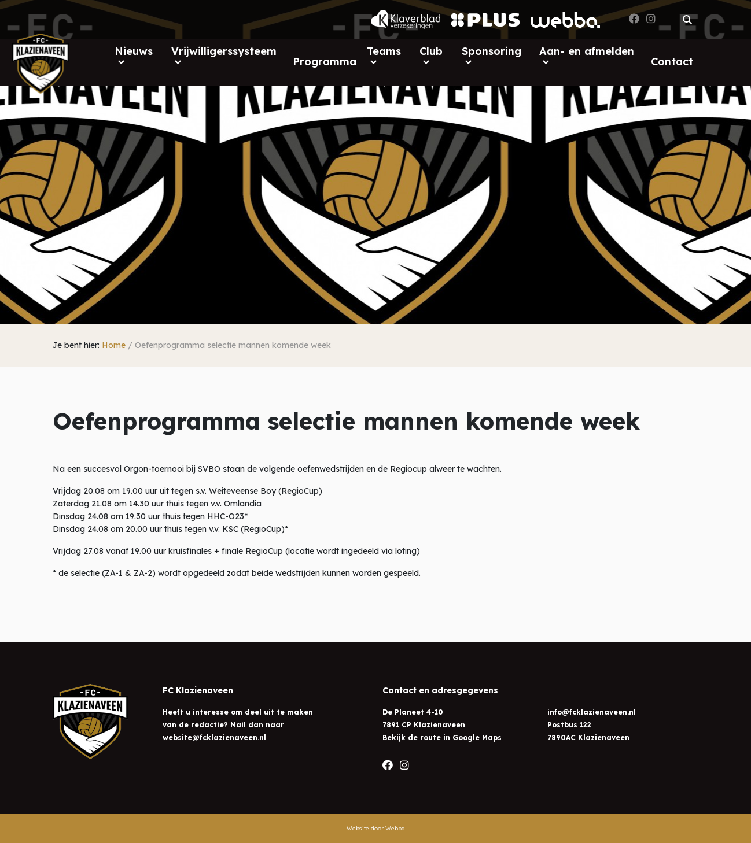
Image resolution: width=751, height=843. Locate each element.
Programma (324, 61)
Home (114, 345)
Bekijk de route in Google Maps (442, 737)
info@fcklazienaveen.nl (591, 712)
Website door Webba (376, 828)
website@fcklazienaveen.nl (214, 737)
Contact (672, 61)
